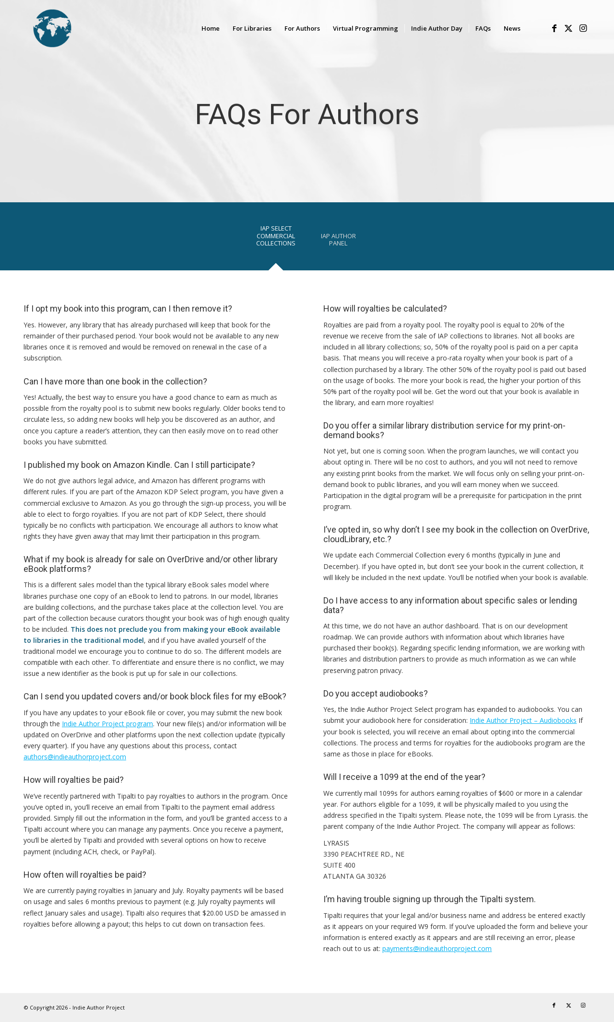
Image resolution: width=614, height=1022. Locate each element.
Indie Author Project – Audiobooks (523, 720)
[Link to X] (568, 28)
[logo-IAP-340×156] (85, 28)
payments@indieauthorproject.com (437, 948)
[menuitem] (210, 28)
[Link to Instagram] (583, 28)
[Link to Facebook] (554, 28)
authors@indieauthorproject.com (75, 756)
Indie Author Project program (107, 723)
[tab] (276, 239)
